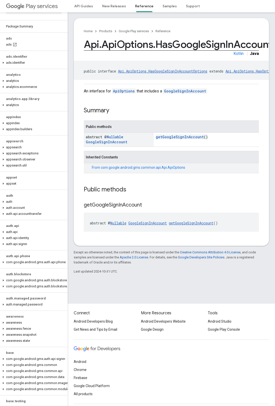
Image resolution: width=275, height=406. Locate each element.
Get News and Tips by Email (95, 329)
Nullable (115, 136)
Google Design (152, 329)
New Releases (114, 6)
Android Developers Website (163, 321)
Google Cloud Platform (92, 386)
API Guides (83, 6)
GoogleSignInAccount (185, 91)
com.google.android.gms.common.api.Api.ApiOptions (143, 167)
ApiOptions (124, 91)
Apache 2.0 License (134, 257)
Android (80, 362)
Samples (170, 6)
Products (105, 31)
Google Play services (134, 31)
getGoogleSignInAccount (180, 136)
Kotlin (238, 53)
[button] (33, 63)
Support (193, 6)
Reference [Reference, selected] (144, 6)
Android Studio (219, 321)
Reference (162, 31)
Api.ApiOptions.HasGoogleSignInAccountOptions (162, 71)
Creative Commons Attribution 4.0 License (210, 252)
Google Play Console (224, 329)
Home (88, 31)
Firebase (80, 378)
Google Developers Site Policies (201, 257)
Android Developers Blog (93, 321)
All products (83, 394)
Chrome (80, 370)
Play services (32, 6)
